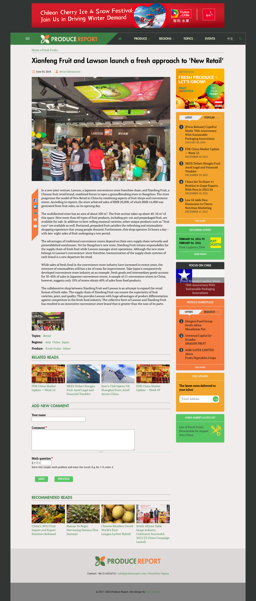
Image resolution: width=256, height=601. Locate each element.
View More (200, 367)
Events (210, 38)
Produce (140, 38)
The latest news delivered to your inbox (197, 388)
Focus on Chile (200, 265)
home (120, 39)
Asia (48, 342)
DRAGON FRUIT (195, 343)
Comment (39, 428)
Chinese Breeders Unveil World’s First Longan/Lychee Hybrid (117, 530)
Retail (47, 336)
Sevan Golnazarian (69, 71)
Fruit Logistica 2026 (192, 247)
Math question (42, 458)
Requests (209, 312)
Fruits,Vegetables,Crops (200, 358)
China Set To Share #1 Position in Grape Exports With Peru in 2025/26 (201, 185)
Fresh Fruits (53, 348)
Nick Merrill (152, 591)
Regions (165, 38)
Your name (39, 415)
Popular (209, 117)
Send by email (35, 226)
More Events (200, 254)
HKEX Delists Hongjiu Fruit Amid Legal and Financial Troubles (81, 390)
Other (67, 348)
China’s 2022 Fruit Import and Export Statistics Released (44, 530)
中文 (230, 38)
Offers (189, 312)
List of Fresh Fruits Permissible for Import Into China (193, 431)
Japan (65, 342)
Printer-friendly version (35, 220)
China (56, 342)
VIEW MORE (200, 221)
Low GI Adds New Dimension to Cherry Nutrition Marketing (199, 204)
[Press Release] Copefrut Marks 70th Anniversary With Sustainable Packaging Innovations (201, 132)
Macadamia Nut (195, 329)
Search (240, 39)
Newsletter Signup (158, 573)
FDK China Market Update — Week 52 (44, 388)
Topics (188, 38)
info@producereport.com (132, 573)
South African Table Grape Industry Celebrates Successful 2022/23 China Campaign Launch (152, 534)
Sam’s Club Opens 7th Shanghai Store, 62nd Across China (115, 390)
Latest (188, 117)
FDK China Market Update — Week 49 (148, 388)
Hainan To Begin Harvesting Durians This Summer (82, 530)
